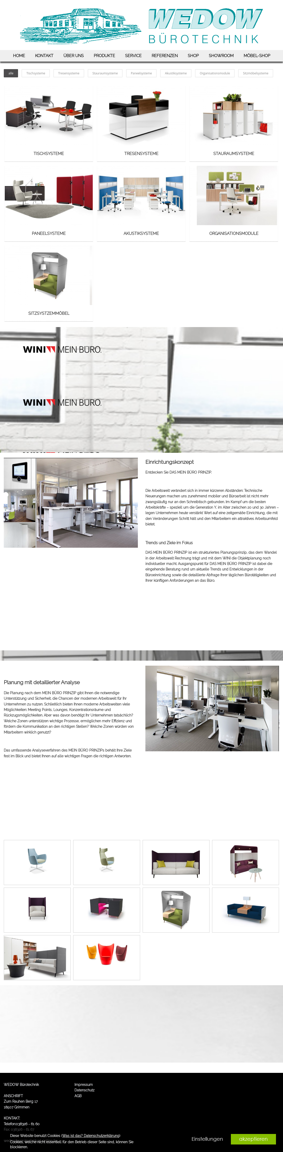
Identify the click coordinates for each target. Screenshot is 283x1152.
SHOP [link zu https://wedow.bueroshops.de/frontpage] (193, 55)
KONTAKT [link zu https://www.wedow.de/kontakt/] (44, 55)
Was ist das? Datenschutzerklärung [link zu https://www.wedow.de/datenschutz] (90, 1136)
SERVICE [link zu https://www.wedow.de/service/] (133, 55)
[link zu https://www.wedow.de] (141, 25)
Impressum (83, 1085)
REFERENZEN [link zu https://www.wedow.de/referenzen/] (165, 55)
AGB (77, 1096)
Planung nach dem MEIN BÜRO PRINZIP (43, 693)
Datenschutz (84, 1090)
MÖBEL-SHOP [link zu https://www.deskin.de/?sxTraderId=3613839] (257, 55)
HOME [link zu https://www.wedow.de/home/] (19, 55)
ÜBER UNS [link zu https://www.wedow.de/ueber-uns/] (73, 55)
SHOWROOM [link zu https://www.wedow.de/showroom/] (221, 55)
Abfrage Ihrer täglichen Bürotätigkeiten (237, 575)
